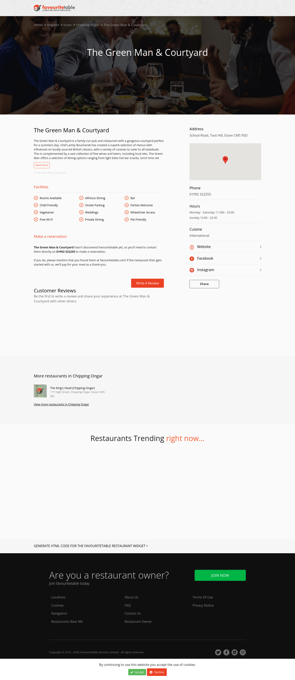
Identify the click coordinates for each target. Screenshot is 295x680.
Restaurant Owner (138, 621)
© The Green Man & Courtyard (50, 172)
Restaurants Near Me (67, 621)
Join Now (220, 574)
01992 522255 (200, 194)
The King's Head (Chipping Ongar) (72, 388)
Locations (58, 597)
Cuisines (57, 605)
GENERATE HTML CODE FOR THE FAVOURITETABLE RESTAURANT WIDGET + (91, 546)
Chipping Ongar (89, 25)
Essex (68, 25)
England (54, 25)
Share (204, 284)
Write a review (147, 283)
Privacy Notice (203, 605)
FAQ (128, 605)
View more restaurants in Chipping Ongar (61, 405)
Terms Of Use (203, 597)
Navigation (59, 613)
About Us (132, 597)
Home (38, 25)
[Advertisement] (99, 321)
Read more (41, 165)
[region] (225, 163)
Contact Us (133, 613)
